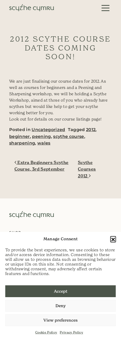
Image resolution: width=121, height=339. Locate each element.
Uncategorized (48, 129)
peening (41, 136)
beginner (19, 136)
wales (44, 143)
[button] (113, 239)
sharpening (22, 143)
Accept (60, 291)
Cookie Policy (46, 332)
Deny (61, 305)
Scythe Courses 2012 (87, 169)
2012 (90, 129)
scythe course (68, 136)
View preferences (60, 320)
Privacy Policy (71, 332)
